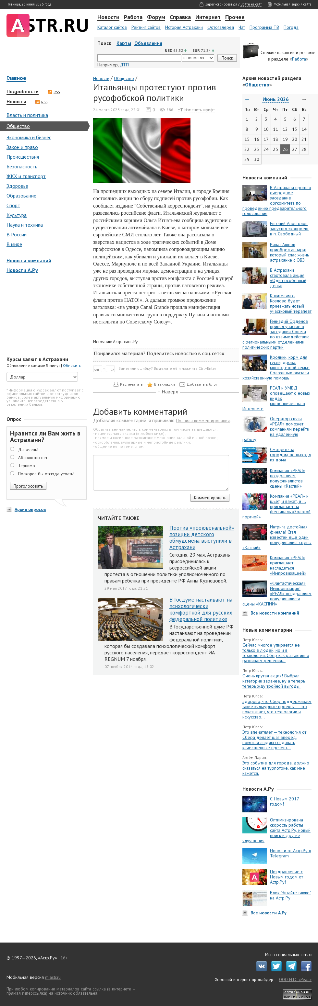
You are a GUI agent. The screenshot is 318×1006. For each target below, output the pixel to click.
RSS (54, 92)
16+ (64, 958)
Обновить (72, 365)
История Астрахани (184, 27)
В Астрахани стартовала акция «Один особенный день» (288, 277)
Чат (241, 27)
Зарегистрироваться (221, 4)
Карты (123, 43)
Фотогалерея (220, 27)
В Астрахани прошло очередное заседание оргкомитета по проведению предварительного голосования (276, 200)
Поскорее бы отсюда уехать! (46, 474)
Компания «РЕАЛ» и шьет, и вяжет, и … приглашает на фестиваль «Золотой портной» (276, 506)
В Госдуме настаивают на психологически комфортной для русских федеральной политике (200, 609)
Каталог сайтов (112, 27)
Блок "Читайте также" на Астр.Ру (290, 895)
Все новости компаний (275, 613)
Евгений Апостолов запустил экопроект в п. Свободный (289, 228)
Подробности (22, 92)
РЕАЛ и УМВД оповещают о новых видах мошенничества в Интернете (276, 398)
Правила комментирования (203, 421)
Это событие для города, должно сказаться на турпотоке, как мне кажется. (275, 768)
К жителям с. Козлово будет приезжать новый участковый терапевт (291, 303)
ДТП (124, 65)
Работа (133, 17)
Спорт (13, 205)
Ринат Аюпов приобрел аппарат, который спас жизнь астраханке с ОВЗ (289, 252)
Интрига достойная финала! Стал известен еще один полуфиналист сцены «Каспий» (277, 537)
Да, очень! (28, 449)
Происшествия (22, 156)
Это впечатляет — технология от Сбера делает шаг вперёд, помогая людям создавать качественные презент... (274, 740)
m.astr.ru (53, 977)
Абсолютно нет (32, 457)
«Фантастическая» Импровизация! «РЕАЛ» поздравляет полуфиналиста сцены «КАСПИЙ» (277, 593)
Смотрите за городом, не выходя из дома (290, 454)
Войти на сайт (251, 4)
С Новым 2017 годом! (284, 801)
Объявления (148, 43)
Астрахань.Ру (125, 342)
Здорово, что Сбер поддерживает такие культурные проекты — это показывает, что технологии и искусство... (277, 709)
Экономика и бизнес (28, 137)
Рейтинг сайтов (146, 27)
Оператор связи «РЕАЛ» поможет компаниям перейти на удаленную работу (275, 429)
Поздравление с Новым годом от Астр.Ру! (286, 877)
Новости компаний (28, 260)
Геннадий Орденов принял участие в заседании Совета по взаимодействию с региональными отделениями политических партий (276, 334)
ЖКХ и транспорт (26, 176)
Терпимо (26, 466)
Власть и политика (27, 115)
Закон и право (22, 147)
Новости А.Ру (22, 270)
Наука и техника (24, 224)
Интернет (208, 17)
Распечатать (131, 384)
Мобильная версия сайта (293, 4)
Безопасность (21, 166)
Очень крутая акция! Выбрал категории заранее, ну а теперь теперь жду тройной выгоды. (273, 681)
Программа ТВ (264, 27)
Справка (180, 17)
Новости (108, 17)
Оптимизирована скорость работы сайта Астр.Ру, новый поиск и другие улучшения (276, 830)
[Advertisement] (45, 315)
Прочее (235, 17)
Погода (291, 27)
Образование (21, 195)
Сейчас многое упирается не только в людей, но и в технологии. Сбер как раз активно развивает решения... (275, 652)
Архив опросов (30, 509)
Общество (18, 126)
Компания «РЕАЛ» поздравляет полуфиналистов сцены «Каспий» (287, 478)
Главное (16, 78)
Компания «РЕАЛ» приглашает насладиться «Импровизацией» (288, 565)
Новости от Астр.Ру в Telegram (290, 853)
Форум (156, 17)
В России (16, 234)
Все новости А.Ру (269, 913)
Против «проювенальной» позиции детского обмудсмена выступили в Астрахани (201, 537)
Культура (16, 215)
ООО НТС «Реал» (295, 979)
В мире (14, 244)
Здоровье (17, 186)
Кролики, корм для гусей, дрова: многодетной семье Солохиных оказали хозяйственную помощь (276, 367)
